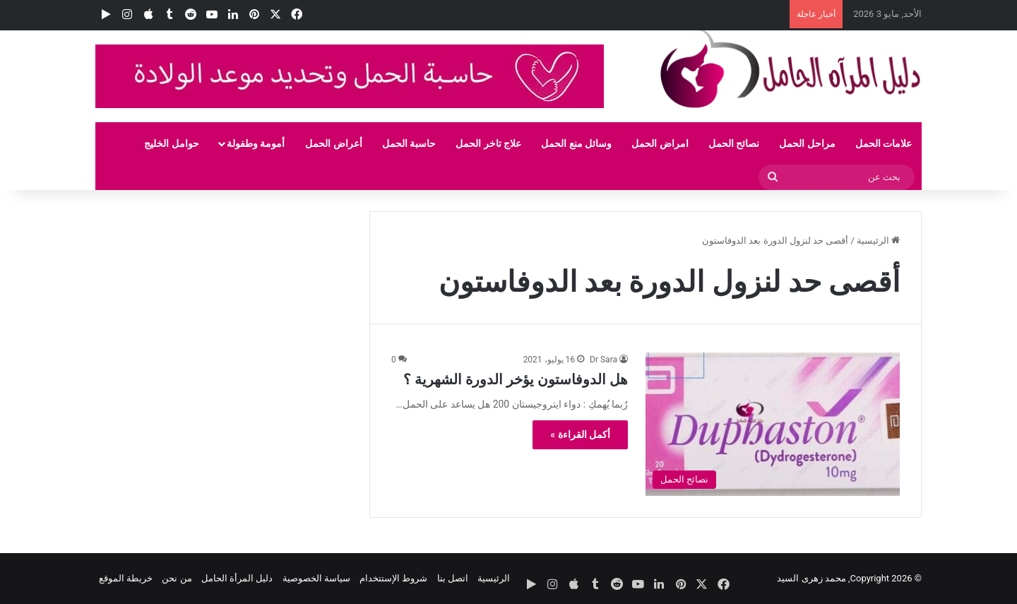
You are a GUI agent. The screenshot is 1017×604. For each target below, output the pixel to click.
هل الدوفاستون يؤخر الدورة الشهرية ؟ (515, 379)
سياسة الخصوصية (316, 578)
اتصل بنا (452, 578)
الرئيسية (878, 240)
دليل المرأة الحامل (237, 578)
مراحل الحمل (807, 143)
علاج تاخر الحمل (488, 143)
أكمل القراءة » (580, 434)
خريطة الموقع (126, 578)
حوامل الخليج (171, 143)
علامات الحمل (883, 143)
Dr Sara (603, 360)
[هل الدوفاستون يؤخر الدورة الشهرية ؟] (773, 424)
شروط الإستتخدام (393, 578)
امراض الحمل (659, 143)
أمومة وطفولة (256, 143)
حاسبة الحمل (409, 143)
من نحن (176, 578)
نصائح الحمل (733, 143)
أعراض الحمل (333, 143)
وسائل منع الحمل (576, 143)
